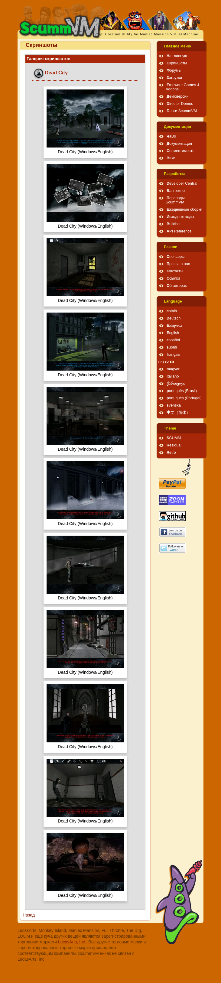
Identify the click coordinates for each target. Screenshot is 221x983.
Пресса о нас (178, 264)
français (173, 354)
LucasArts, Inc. (72, 941)
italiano (173, 376)
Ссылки (173, 278)
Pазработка (174, 174)
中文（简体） (178, 412)
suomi (172, 347)
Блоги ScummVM (182, 111)
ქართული (176, 383)
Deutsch (173, 318)
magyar (173, 369)
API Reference (179, 231)
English (173, 333)
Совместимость (180, 151)
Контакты (175, 271)
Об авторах (177, 286)
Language (173, 301)
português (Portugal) (184, 398)
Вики (171, 158)
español (173, 340)
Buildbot (173, 224)
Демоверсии (178, 96)
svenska (174, 405)
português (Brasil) (182, 391)
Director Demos (180, 104)
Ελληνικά (174, 325)
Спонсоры (175, 257)
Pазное (170, 247)
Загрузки (174, 78)
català (172, 311)
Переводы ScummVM (175, 200)
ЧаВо (171, 136)
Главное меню (177, 46)
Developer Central (182, 183)
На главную (177, 56)
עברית (163, 362)
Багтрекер (176, 191)
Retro (171, 452)
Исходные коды (180, 217)
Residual (174, 445)
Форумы (174, 70)
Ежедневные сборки (184, 209)
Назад (29, 915)
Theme (170, 428)
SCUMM (174, 438)
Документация (177, 127)
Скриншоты (177, 63)
